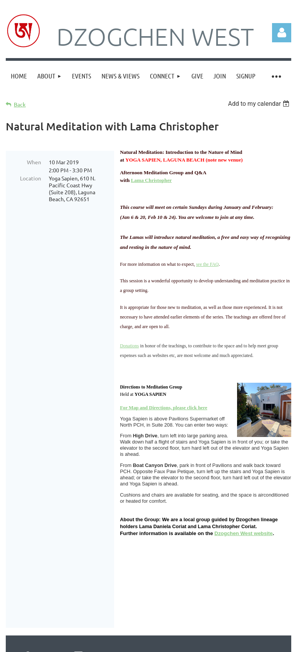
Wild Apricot (199, 643)
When (34, 161)
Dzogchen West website (243, 533)
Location (30, 178)
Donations (129, 346)
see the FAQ (207, 264)
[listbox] (259, 103)
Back (20, 104)
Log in (281, 32)
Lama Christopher (151, 180)
